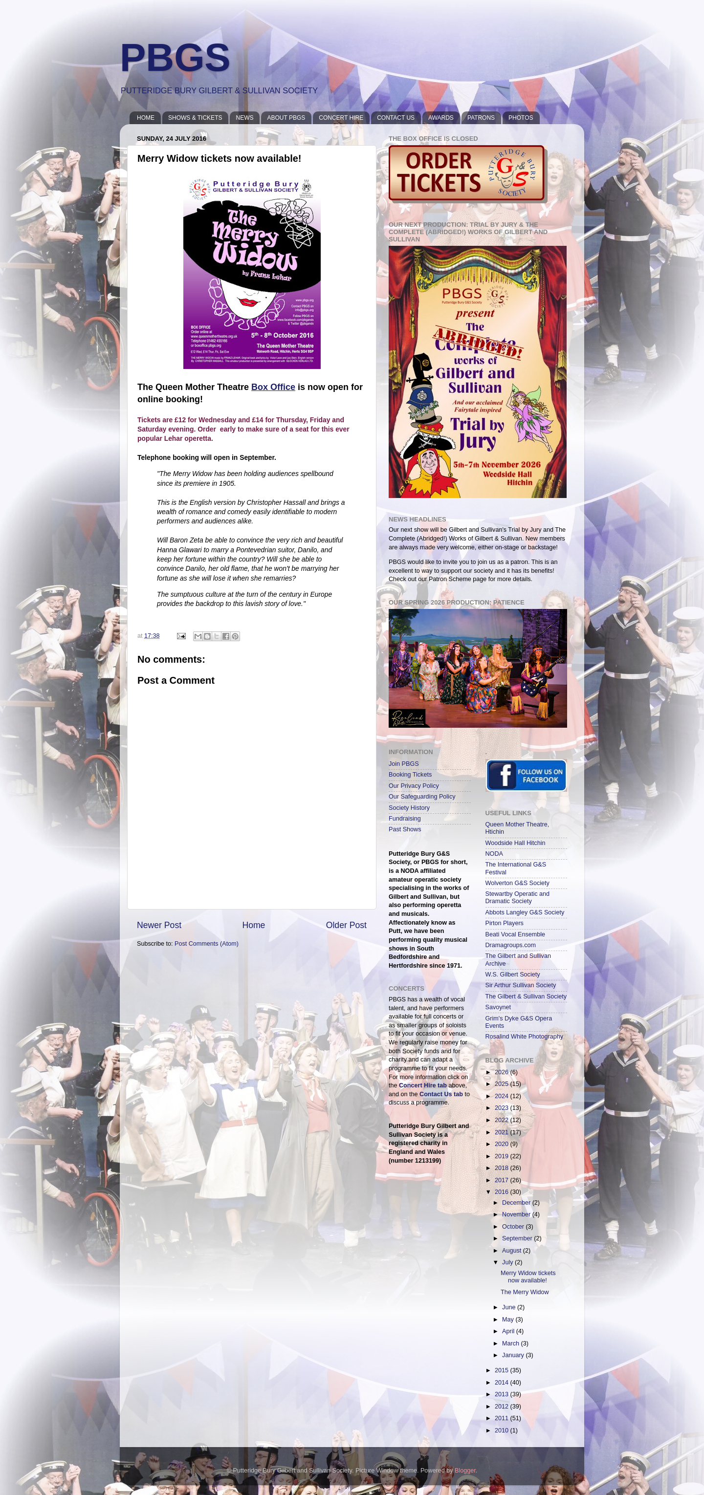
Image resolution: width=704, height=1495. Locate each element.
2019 (502, 1156)
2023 (502, 1108)
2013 (502, 1394)
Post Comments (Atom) (207, 943)
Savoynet (498, 1007)
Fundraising (405, 818)
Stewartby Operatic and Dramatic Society (517, 897)
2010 (502, 1430)
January (514, 1355)
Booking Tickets (410, 774)
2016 (502, 1192)
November (517, 1214)
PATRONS (481, 117)
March (511, 1343)
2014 (502, 1382)
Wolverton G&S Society (517, 883)
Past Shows (405, 829)
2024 (502, 1096)
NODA (494, 853)
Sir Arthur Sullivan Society (520, 985)
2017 (502, 1180)
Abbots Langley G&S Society (525, 912)
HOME (145, 117)
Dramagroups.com (510, 945)
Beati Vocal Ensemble (515, 934)
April (509, 1331)
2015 (502, 1370)
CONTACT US (396, 117)
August (512, 1250)
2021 (502, 1132)
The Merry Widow (525, 1292)
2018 (502, 1168)
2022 (502, 1120)
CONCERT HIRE (341, 117)
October (514, 1226)
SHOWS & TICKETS (195, 117)
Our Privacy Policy (414, 785)
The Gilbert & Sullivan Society (526, 996)
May (508, 1319)
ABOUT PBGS (286, 117)
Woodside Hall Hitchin (515, 843)
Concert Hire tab (423, 1085)
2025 (502, 1084)
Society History (409, 807)
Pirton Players (504, 923)
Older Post (346, 925)
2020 (502, 1144)
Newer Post (159, 925)
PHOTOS (520, 117)
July (508, 1262)
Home (253, 925)
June (509, 1307)
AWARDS (441, 117)
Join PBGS (404, 763)
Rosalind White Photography (524, 1036)
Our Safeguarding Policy (422, 796)
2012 (502, 1406)
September (518, 1238)
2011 (502, 1418)
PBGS (175, 57)
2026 (502, 1072)
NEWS (244, 117)
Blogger (465, 1470)
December (517, 1202)
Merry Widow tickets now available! (528, 1277)
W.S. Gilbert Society (512, 974)
